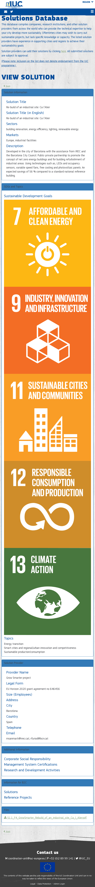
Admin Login (59, 884)
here (63, 51)
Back (6, 85)
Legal (33, 884)
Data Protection (44, 884)
